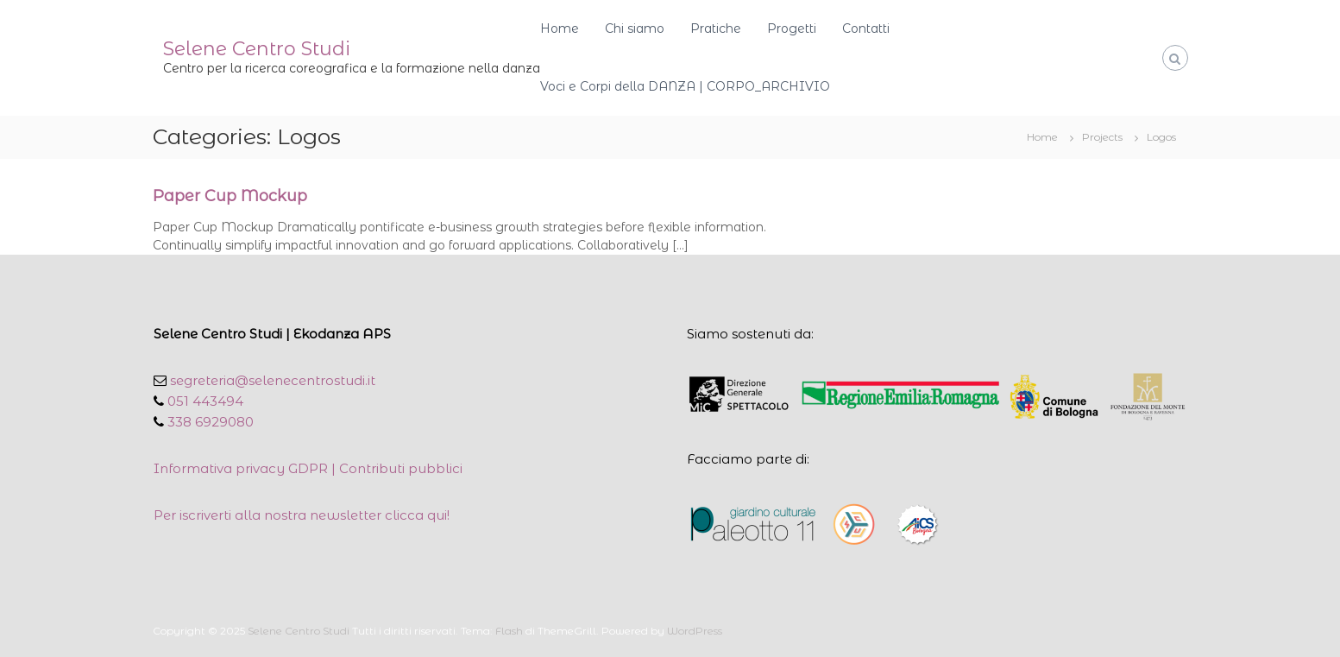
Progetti (791, 28)
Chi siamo (634, 28)
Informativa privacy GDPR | (246, 468)
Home (559, 28)
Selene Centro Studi (256, 48)
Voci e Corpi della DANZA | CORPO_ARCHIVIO (685, 86)
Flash (509, 630)
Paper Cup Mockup (230, 195)
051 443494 (203, 401)
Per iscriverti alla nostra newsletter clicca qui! (302, 515)
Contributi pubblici (400, 468)
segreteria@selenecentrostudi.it (271, 380)
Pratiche (715, 28)
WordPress (694, 630)
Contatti (866, 28)
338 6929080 (209, 422)
